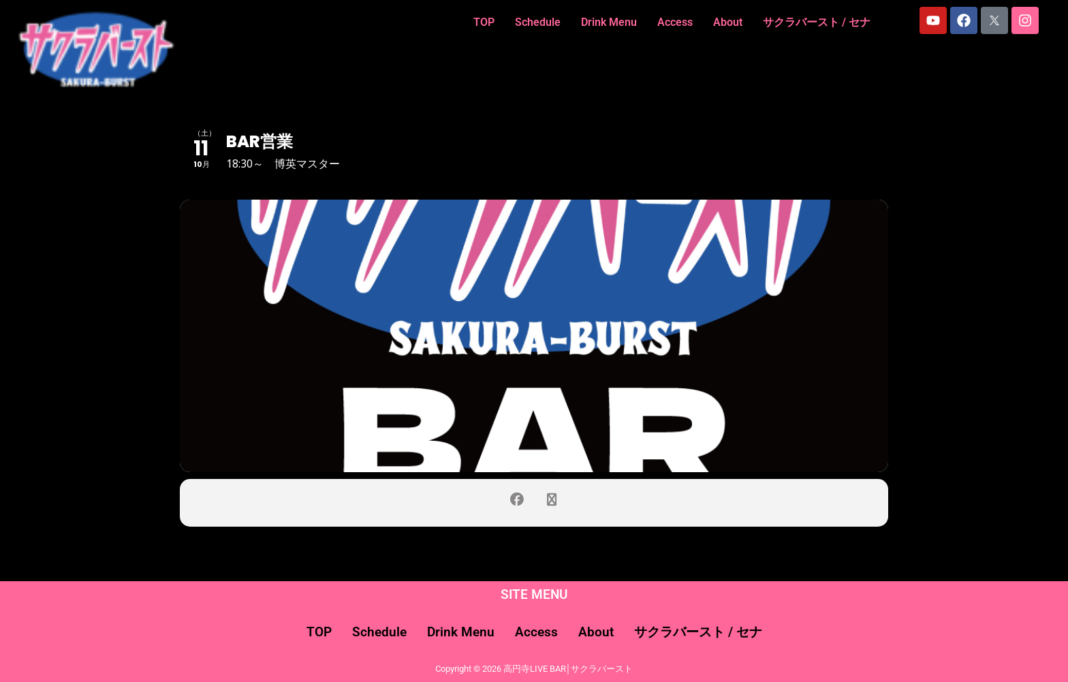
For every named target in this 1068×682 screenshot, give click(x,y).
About (727, 22)
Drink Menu (609, 22)
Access (675, 22)
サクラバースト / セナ (816, 22)
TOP (483, 22)
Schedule (538, 22)
